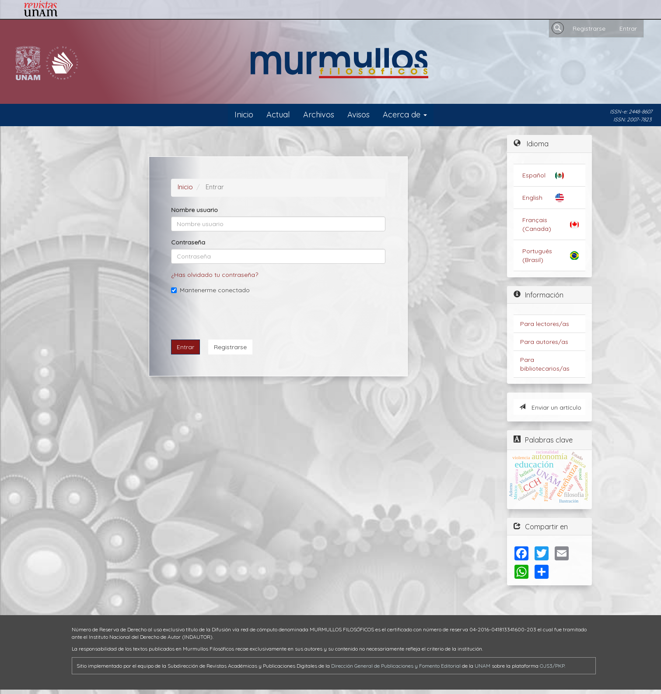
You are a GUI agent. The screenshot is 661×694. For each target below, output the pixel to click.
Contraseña (188, 242)
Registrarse (589, 28)
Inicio (243, 115)
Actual (278, 115)
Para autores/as (544, 342)
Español (534, 175)
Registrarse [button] (230, 347)
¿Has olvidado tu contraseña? (214, 275)
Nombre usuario (194, 210)
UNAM (482, 665)
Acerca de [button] (405, 115)
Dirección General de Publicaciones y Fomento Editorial (396, 665)
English (532, 198)
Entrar (628, 28)
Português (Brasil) (537, 255)
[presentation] (237, 316)
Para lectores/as (544, 324)
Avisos (358, 115)
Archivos (318, 115)
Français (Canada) (536, 224)
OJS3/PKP (552, 665)
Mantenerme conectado (210, 290)
